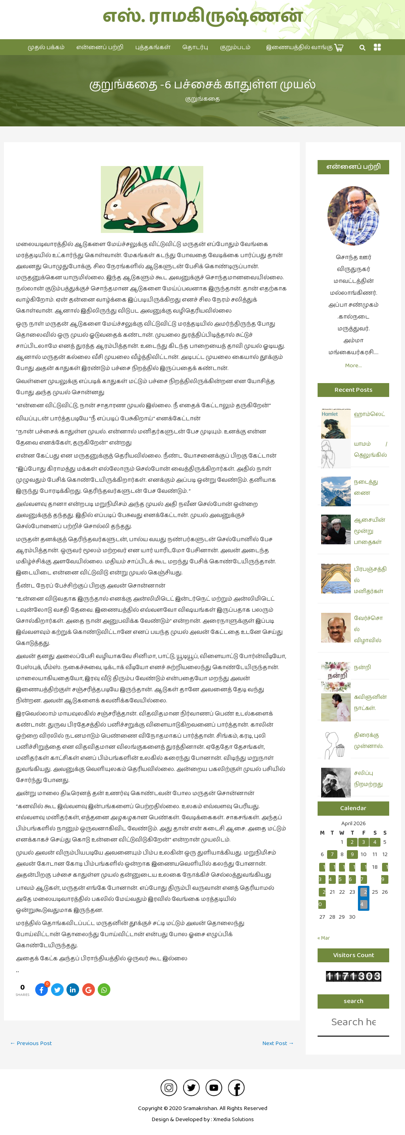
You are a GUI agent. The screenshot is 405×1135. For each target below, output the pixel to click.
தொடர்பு (195, 47)
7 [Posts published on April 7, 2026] (332, 854)
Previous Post (32, 1044)
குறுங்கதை (202, 98)
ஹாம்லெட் (369, 414)
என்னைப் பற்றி (99, 47)
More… (353, 365)
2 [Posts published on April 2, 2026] (352, 842)
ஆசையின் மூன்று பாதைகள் (369, 531)
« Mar (325, 937)
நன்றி (362, 667)
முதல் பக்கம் (46, 47)
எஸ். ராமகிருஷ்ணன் (202, 16)
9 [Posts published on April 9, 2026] (352, 854)
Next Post (276, 1044)
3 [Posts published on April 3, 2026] (363, 842)
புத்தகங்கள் (152, 47)
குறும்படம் (235, 47)
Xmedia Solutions (233, 1119)
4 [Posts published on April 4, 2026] (375, 842)
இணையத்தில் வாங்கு (305, 48)
